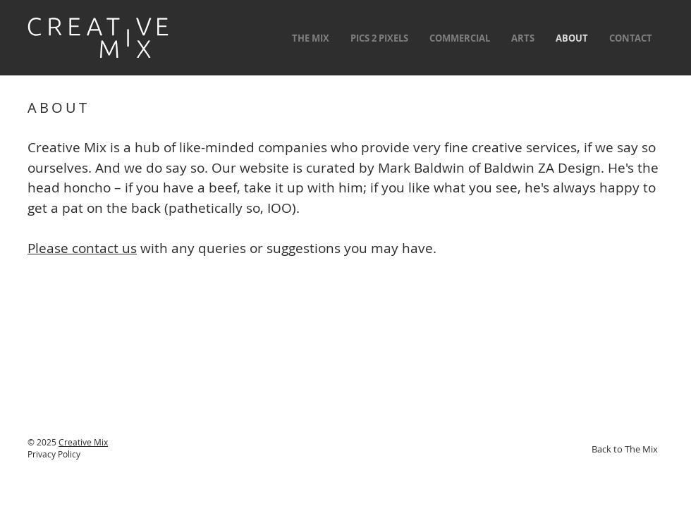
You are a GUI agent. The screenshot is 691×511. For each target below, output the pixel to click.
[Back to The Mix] (625, 449)
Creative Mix (83, 442)
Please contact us (82, 248)
